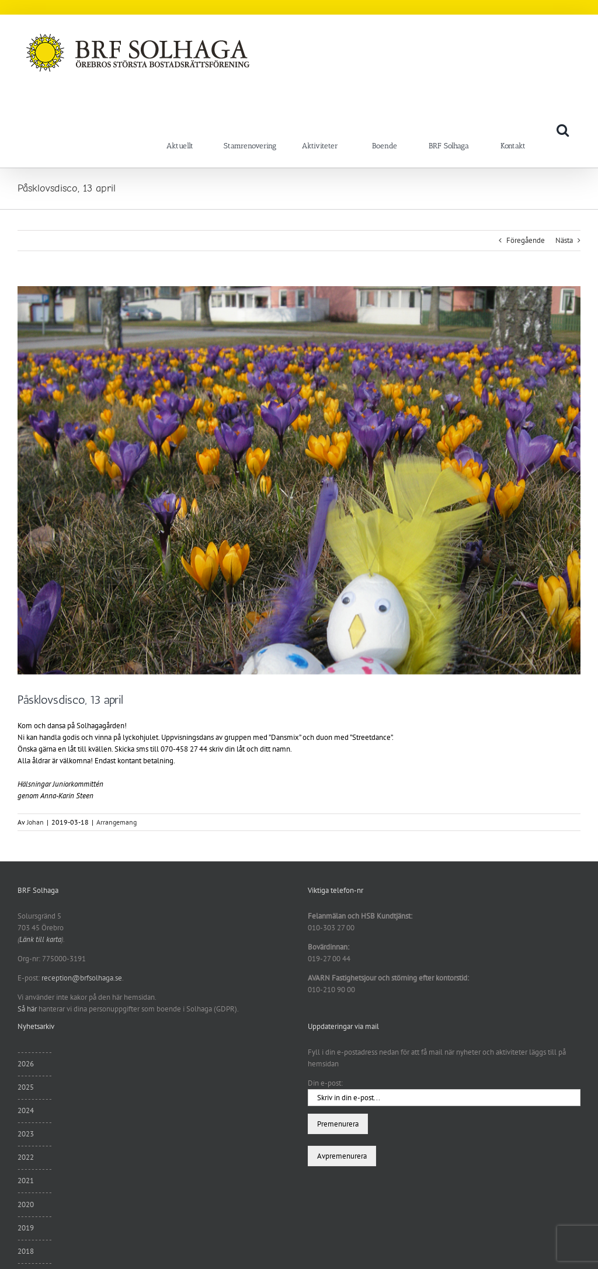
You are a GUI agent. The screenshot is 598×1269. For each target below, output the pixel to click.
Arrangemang (116, 822)
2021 (26, 1180)
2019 (26, 1228)
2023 (26, 1134)
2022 (26, 1157)
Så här (27, 1009)
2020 (26, 1204)
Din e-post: (325, 1083)
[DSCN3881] (299, 480)
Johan (35, 822)
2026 (26, 1064)
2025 (26, 1087)
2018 (26, 1251)
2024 (26, 1110)
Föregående (525, 240)
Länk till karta (40, 939)
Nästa (564, 240)
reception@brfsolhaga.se (81, 978)
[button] (562, 130)
